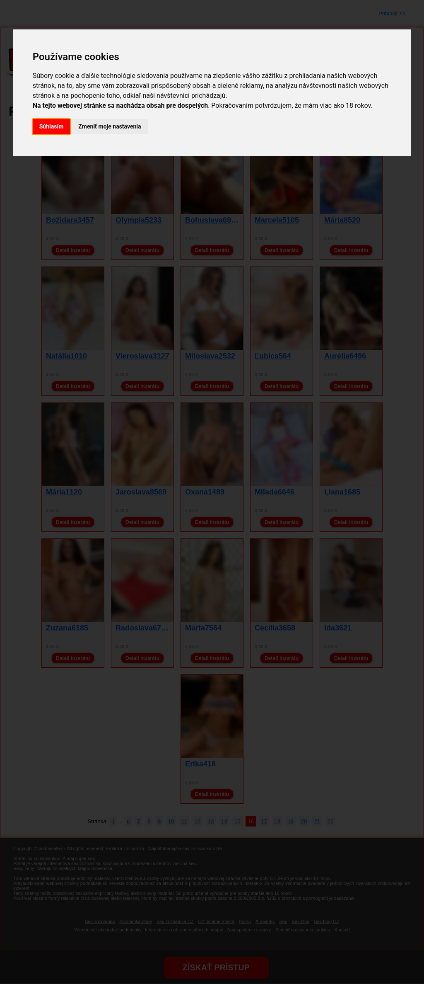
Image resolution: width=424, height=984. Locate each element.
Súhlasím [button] (51, 126)
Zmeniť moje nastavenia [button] (109, 126)
